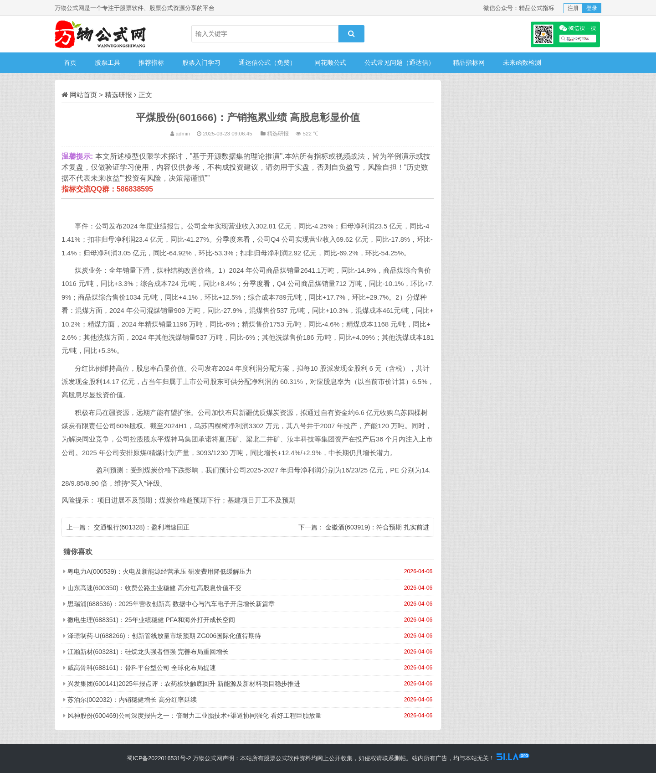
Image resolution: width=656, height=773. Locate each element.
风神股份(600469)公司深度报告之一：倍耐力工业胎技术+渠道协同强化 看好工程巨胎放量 (194, 715)
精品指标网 (469, 62)
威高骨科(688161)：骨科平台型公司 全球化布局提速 (141, 667)
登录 (591, 8)
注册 (573, 8)
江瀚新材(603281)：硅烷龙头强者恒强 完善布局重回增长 (148, 651)
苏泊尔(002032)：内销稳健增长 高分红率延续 (132, 699)
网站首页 (83, 95)
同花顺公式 (330, 62)
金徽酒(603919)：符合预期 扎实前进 (377, 527)
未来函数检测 (522, 62)
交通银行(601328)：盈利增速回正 (142, 527)
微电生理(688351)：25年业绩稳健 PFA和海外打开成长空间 (151, 619)
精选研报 (118, 95)
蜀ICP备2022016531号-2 (159, 758)
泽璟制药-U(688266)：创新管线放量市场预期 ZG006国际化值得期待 (164, 635)
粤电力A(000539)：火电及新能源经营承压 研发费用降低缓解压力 (159, 571)
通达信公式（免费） (267, 62)
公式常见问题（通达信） (399, 62)
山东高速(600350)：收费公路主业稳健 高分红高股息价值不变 (154, 587)
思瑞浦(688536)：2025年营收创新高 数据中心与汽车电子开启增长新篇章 (171, 603)
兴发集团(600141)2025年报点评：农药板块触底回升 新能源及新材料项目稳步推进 (183, 683)
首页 (70, 62)
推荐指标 (151, 62)
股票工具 (107, 62)
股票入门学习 (201, 62)
